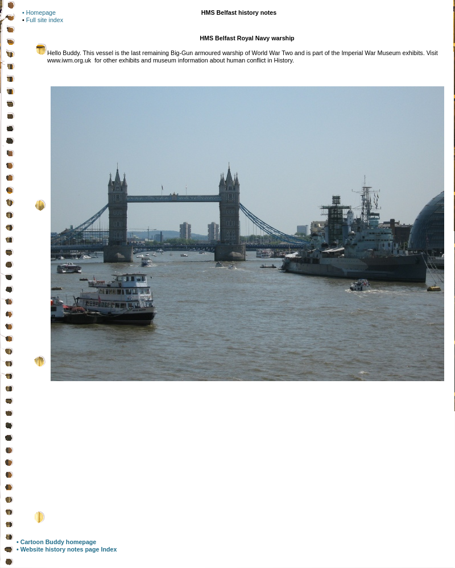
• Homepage (39, 12)
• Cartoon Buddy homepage (56, 541)
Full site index (44, 19)
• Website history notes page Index (66, 549)
